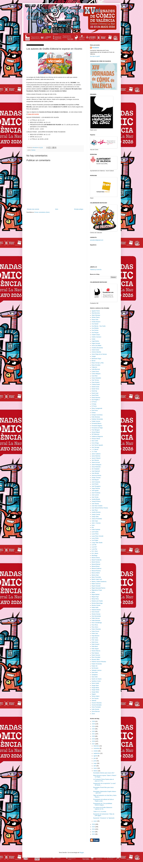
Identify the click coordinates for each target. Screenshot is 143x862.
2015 (93, 826)
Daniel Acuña (95, 386)
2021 (93, 734)
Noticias (33, 150)
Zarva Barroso (96, 711)
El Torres (94, 406)
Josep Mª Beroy (96, 501)
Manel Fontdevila (96, 560)
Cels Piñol (94, 376)
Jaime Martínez (96, 456)
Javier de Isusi (96, 462)
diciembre (96, 746)
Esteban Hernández (97, 419)
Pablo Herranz (96, 618)
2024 (93, 726)
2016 (93, 824)
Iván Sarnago (95, 447)
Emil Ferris (95, 410)
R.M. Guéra (95, 640)
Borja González (96, 365)
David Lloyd (95, 393)
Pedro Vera (95, 633)
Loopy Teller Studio (97, 542)
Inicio (56, 209)
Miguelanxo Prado (97, 590)
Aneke (93, 339)
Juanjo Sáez (95, 516)
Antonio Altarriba (96, 352)
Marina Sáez (95, 575)
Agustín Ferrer (96, 311)
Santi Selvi (95, 672)
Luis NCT (94, 547)
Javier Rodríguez (96, 464)
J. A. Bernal (95, 449)
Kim (93, 527)
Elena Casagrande (97, 408)
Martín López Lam (97, 579)
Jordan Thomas (96, 477)
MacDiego (94, 555)
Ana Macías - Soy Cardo (99, 326)
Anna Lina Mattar (96, 345)
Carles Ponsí (95, 371)
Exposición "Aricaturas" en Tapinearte (103, 818)
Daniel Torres (95, 389)
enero (95, 821)
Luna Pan (94, 549)
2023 (93, 729)
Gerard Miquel (96, 432)
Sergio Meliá (95, 692)
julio (94, 758)
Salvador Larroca (96, 670)
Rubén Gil (94, 666)
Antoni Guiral (95, 350)
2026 (93, 721)
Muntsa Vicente (96, 605)
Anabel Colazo (96, 334)
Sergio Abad (95, 685)
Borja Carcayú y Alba (98, 363)
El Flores (94, 402)
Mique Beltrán (96, 594)
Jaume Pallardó (96, 458)
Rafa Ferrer (95, 642)
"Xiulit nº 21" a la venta (99, 811)
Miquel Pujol (95, 596)
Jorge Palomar (96, 488)
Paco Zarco (95, 627)
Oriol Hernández (96, 616)
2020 (93, 736)
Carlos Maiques (96, 373)
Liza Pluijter (95, 540)
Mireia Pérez (95, 599)
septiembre (96, 753)
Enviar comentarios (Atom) (42, 212)
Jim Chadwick (96, 469)
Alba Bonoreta (96, 313)
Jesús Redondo (96, 467)
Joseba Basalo (96, 499)
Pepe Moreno (95, 635)
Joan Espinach (96, 471)
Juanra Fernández (97, 518)
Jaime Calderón (96, 454)
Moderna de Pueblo (97, 601)
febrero (95, 771)
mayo (95, 763)
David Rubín (95, 395)
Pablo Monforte (96, 620)
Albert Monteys (96, 315)
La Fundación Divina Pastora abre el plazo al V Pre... (103, 780)
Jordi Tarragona (96, 486)
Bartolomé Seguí (96, 358)
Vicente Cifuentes (97, 703)
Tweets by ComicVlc (96, 269)
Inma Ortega (95, 443)
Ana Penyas (95, 332)
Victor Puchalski (96, 707)
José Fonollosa (96, 493)
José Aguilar (95, 490)
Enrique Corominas (97, 415)
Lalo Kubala (95, 532)
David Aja (94, 391)
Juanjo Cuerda (96, 514)
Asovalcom (95, 47)
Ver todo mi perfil (95, 56)
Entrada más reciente (33, 209)
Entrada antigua (78, 209)
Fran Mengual (96, 430)
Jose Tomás (95, 497)
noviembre (96, 748)
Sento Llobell (95, 683)
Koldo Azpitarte (96, 529)
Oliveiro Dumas (96, 614)
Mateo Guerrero (96, 583)
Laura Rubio (95, 538)
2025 (93, 724)
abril (94, 766)
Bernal (93, 360)
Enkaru (94, 412)
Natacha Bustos (96, 609)
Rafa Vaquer (95, 648)
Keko (93, 525)
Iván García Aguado (97, 445)
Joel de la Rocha (96, 475)
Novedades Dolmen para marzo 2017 (103, 773)
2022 (93, 731)
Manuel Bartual (96, 564)
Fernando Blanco (96, 423)
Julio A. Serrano (96, 523)
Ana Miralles (95, 328)
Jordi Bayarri (95, 479)
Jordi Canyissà (96, 482)
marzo (95, 768)
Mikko (93, 592)
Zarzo (93, 713)
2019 (93, 739)
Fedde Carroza (96, 421)
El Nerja (94, 404)
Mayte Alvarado (96, 586)
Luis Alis (94, 544)
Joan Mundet (95, 473)
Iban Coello (95, 441)
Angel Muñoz (95, 341)
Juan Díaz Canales (97, 505)
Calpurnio (94, 367)
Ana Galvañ (95, 324)
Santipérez (95, 674)
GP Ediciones (95, 434)
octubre (95, 751)
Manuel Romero (96, 570)
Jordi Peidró (95, 484)
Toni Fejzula (95, 698)
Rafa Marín (95, 646)
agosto (95, 756)
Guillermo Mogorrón (97, 436)
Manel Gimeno (96, 562)
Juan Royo (95, 510)
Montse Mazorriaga (97, 603)
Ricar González (96, 657)
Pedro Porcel (95, 631)
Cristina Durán (96, 384)
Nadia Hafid (95, 607)
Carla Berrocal (96, 369)
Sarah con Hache (97, 679)
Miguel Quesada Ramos (98, 588)
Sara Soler (95, 677)
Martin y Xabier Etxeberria (99, 581)
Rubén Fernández (97, 664)
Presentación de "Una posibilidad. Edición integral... (102, 804)
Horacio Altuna (96, 438)
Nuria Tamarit (95, 612)
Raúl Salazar (95, 653)
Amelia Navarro (96, 321)
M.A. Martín (95, 553)
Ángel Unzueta (96, 343)
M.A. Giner (95, 551)
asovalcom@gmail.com (96, 240)
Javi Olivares (95, 460)
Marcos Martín (96, 573)
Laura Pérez (95, 534)
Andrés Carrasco (96, 337)
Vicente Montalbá (97, 705)
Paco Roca (95, 625)
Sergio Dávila (95, 690)
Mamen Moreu (96, 557)
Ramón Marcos (96, 651)
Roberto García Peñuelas (99, 661)
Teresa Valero (95, 696)
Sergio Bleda (95, 687)
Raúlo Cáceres (96, 655)
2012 (93, 834)
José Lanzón (95, 495)
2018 (93, 741)
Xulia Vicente (95, 709)
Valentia (94, 700)
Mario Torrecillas (96, 577)
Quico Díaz (95, 638)
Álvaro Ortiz (95, 319)
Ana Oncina (95, 330)
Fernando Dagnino (97, 425)
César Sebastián (96, 378)
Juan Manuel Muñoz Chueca (100, 508)
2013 (93, 831)
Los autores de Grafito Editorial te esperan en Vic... (102, 808)
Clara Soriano (95, 382)
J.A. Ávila (94, 451)
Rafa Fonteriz (95, 644)
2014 (93, 829)
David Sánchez (96, 397)
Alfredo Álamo (96, 317)
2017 (93, 744)
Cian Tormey (95, 380)
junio (95, 761)
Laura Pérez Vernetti (97, 536)
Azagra (94, 356)
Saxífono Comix (96, 681)
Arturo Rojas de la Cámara (99, 354)
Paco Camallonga (97, 622)
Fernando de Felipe (97, 428)
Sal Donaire (95, 668)
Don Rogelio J (96, 399)
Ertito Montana (96, 417)
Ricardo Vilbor (96, 659)
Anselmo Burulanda (97, 347)
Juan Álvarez (95, 503)
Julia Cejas (95, 521)
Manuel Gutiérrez (96, 568)
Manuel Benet (96, 566)
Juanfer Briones (96, 512)
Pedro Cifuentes (96, 629)
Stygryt (94, 694)
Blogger (82, 852)
